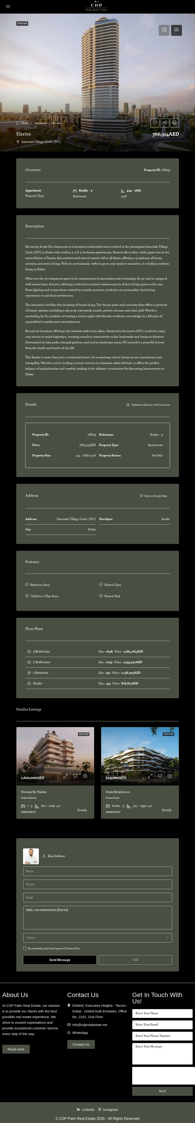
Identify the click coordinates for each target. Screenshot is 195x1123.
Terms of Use (73, 946)
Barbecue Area (40, 584)
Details (82, 808)
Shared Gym (112, 584)
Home (24, 123)
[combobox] (97, 935)
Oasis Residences (118, 790)
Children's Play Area (44, 594)
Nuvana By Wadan (34, 790)
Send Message (59, 958)
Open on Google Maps (153, 495)
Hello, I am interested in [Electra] (97, 915)
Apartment (40, 123)
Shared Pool (112, 594)
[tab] (164, 30)
